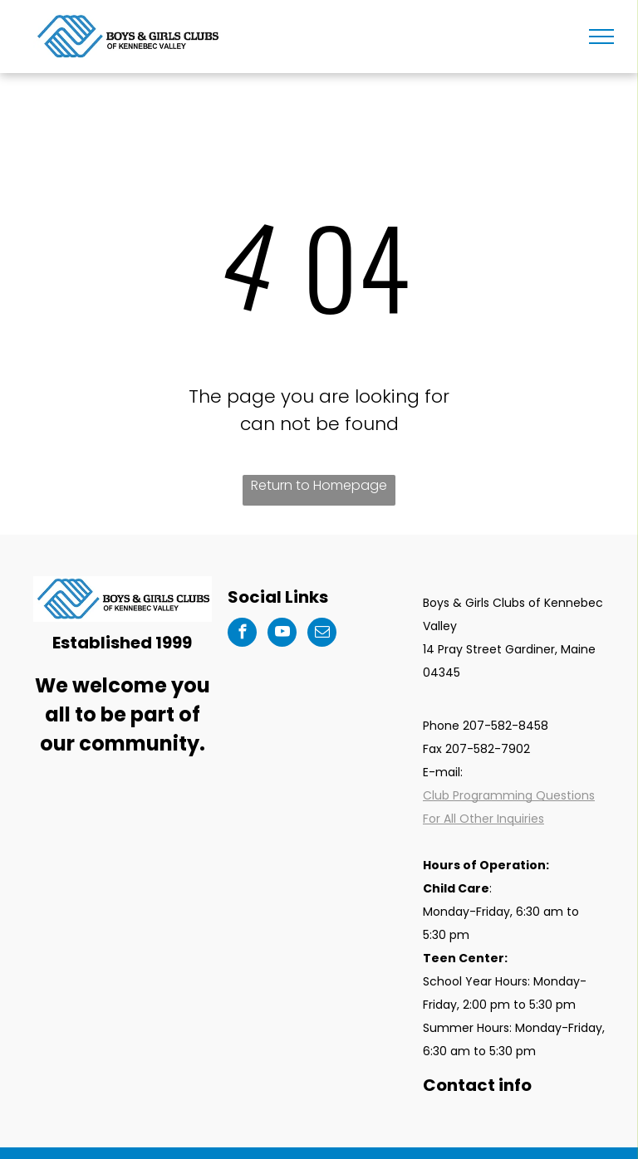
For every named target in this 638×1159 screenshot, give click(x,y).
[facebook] (242, 634)
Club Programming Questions (509, 795)
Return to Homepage (319, 485)
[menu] (601, 36)
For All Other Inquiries (483, 818)
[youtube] (282, 634)
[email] (321, 634)
